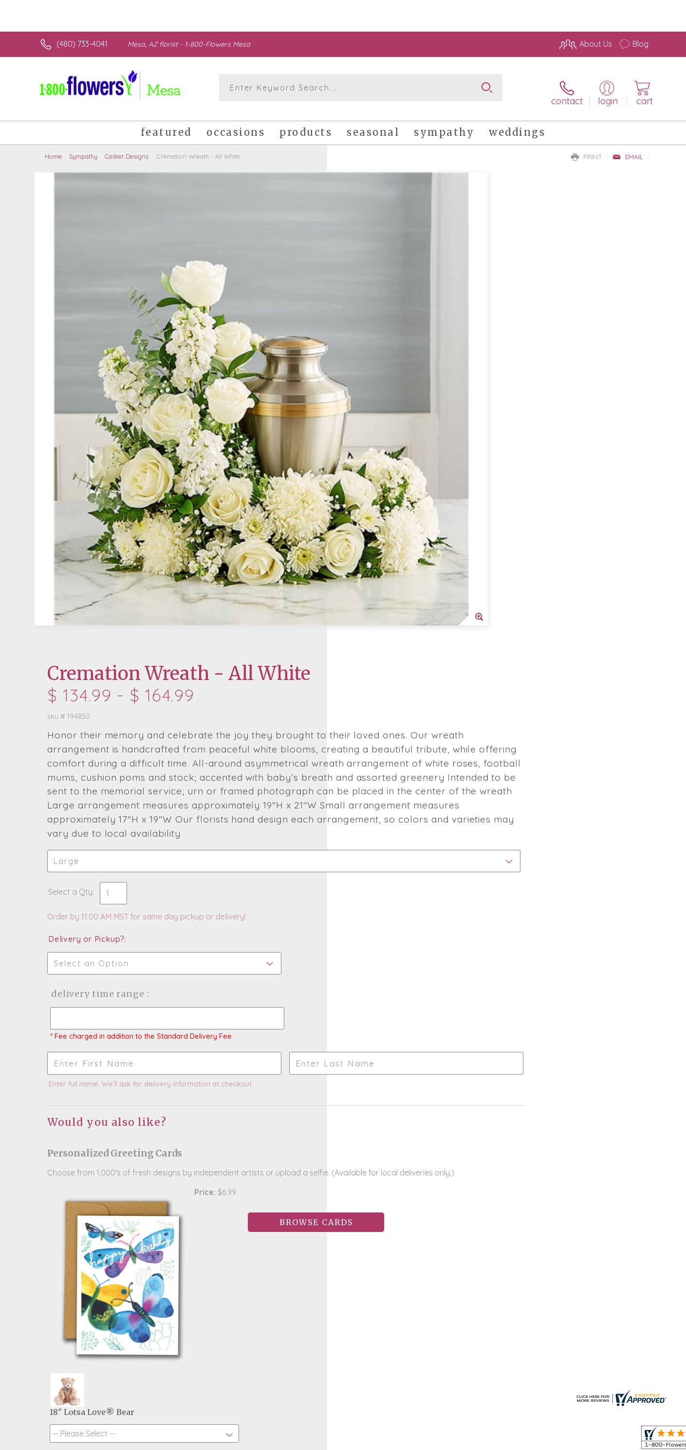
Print (586, 149)
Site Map (622, 1440)
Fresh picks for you (258, 1142)
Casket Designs (126, 148)
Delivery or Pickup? (382, 495)
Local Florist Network (562, 1440)
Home (53, 148)
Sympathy (83, 148)
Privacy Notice (492, 1440)
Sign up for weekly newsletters (464, 1137)
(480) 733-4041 (82, 44)
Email (627, 149)
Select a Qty (366, 448)
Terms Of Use (435, 1440)
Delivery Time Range (392, 549)
